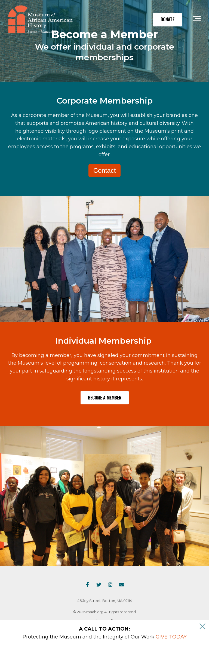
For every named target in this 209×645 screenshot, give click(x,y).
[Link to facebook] (87, 584)
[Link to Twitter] (99, 584)
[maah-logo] (40, 19)
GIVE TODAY (171, 637)
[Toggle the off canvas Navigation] (197, 20)
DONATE (167, 19)
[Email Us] (121, 584)
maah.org (94, 612)
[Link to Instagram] (110, 584)
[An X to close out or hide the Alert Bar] (202, 626)
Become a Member (104, 397)
